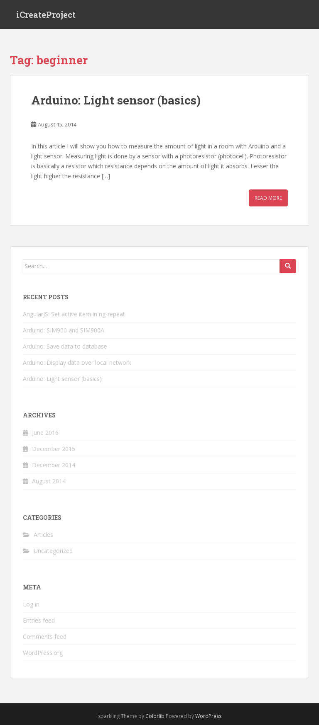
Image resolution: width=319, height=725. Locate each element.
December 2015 (53, 449)
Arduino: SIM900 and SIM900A (63, 330)
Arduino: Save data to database (65, 346)
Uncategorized (53, 551)
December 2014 (53, 465)
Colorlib (154, 716)
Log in (31, 604)
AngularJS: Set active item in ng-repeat (74, 314)
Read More (268, 197)
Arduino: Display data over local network (77, 362)
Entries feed (39, 620)
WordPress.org (43, 653)
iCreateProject (46, 14)
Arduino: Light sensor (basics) (116, 100)
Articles (43, 534)
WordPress (208, 716)
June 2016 (45, 432)
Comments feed (44, 636)
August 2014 (49, 481)
